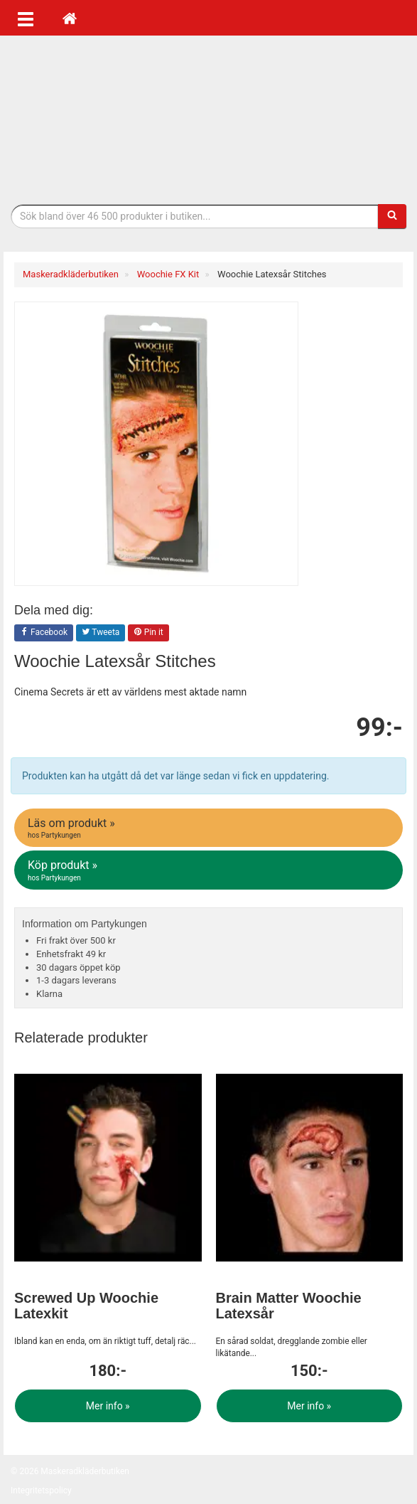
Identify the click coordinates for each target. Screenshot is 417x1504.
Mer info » (108, 1406)
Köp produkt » (209, 870)
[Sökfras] (195, 216)
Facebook (43, 633)
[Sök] (392, 216)
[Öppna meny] (25, 18)
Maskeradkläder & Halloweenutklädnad (209, 120)
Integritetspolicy (41, 1490)
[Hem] (69, 18)
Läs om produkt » (209, 828)
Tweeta (101, 633)
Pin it (148, 633)
